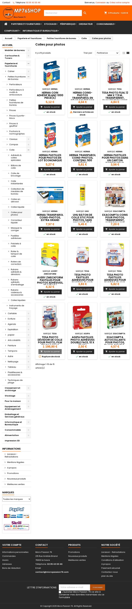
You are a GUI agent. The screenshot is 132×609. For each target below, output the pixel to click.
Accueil (7, 45)
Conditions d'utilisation (112, 560)
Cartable (12, 313)
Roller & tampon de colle (16, 254)
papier (11, 334)
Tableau (12, 367)
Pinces (12, 110)
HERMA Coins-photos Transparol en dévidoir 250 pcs (82, 96)
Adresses (7, 564)
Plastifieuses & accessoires (15, 373)
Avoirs (5, 560)
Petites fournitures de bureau (17, 78)
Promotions (13, 473)
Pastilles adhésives (16, 237)
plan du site (107, 576)
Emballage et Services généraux (14, 415)
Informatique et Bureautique (40, 30)
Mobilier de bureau (15, 50)
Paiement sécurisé (110, 568)
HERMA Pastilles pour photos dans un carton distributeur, (115, 159)
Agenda (12, 324)
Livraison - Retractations (11, 455)
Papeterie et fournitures (25, 24)
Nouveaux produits (16, 478)
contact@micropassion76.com (52, 572)
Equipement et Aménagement (13, 407)
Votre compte (11, 545)
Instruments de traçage (16, 306)
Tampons (12, 350)
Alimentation (12, 435)
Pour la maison (13, 401)
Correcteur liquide (16, 221)
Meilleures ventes (16, 484)
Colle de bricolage (16, 174)
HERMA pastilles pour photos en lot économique (50, 157)
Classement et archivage (12, 389)
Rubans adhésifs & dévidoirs (16, 272)
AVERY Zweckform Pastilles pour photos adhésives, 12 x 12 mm (50, 281)
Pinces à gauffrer (13, 124)
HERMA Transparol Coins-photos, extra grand (50, 217)
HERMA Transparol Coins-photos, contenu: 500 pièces (82, 159)
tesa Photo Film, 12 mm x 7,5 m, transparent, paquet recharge (115, 96)
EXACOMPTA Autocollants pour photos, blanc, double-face (115, 342)
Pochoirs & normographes (17, 132)
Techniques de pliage (15, 381)
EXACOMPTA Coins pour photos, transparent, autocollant (115, 218)
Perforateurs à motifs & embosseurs (16, 92)
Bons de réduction (11, 568)
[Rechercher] (66, 13)
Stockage (50, 24)
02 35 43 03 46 (33, 2)
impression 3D (12, 440)
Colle (12, 149)
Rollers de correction (16, 263)
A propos (11, 467)
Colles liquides (18, 300)
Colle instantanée (17, 182)
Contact (6, 2)
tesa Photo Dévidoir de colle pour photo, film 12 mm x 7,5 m (50, 341)
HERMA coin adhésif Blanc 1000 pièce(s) (50, 95)
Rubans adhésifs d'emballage (17, 282)
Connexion (100, 2)
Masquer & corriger (16, 229)
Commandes (9, 556)
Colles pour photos (16, 213)
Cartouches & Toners (12, 57)
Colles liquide (17, 207)
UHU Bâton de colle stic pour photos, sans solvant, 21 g (82, 218)
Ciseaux (13, 139)
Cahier (11, 71)
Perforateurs (15, 84)
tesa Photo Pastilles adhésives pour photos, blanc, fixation (82, 280)
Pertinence (108, 53)
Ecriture (11, 318)
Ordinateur (86, 24)
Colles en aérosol (15, 200)
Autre (10, 356)
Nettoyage (13, 361)
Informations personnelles (15, 552)
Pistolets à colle (16, 244)
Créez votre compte (119, 2)
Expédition (13, 329)
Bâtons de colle (16, 166)
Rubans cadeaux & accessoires (17, 292)
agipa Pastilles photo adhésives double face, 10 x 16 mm (82, 341)
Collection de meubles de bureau (17, 191)
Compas (13, 144)
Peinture (12, 345)
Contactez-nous (109, 572)
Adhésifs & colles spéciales (16, 158)
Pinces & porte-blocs (17, 117)
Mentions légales (15, 462)
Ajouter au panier (50, 107)
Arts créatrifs (14, 340)
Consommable (105, 24)
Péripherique (67, 24)
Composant (11, 30)
